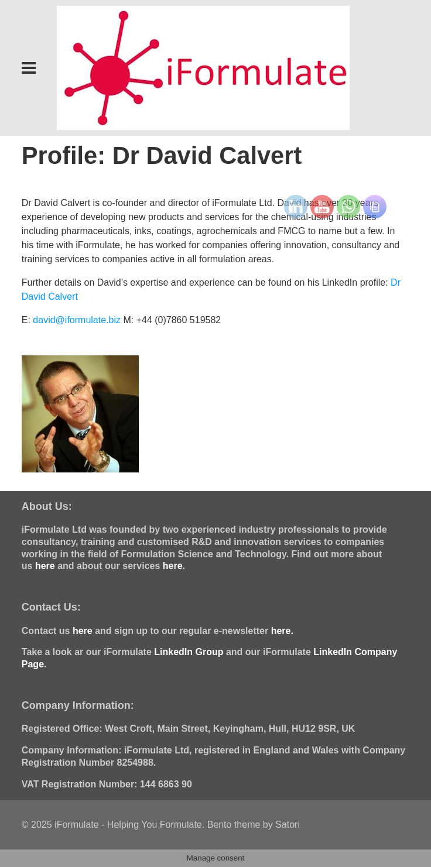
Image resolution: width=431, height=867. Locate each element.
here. (282, 631)
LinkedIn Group (188, 652)
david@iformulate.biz (77, 320)
